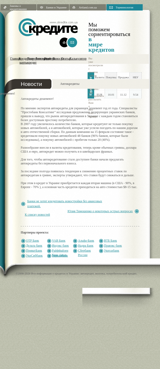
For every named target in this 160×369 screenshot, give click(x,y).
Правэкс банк (113, 245)
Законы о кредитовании (18, 7)
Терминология (124, 7)
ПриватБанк (34, 250)
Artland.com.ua (88, 7)
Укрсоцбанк (60, 255)
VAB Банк (58, 240)
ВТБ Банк (110, 240)
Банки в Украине (56, 7)
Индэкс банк (60, 245)
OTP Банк (32, 240)
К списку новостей (37, 214)
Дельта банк (34, 245)
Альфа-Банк (86, 240)
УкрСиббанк (34, 255)
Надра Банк (85, 245)
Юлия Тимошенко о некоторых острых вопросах (100, 211)
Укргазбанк (111, 250)
